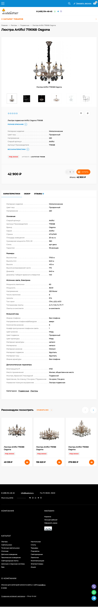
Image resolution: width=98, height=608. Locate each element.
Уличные (4, 551)
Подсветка (35, 551)
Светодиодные (37, 554)
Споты (33, 545)
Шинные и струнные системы (13, 564)
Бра (2, 567)
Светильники (6, 545)
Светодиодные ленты (9, 561)
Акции (33, 567)
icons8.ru (41, 585)
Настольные (36, 542)
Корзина (47, 517)
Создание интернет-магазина (13, 596)
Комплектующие (37, 561)
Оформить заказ (50, 523)
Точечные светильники (10, 548)
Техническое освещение (11, 557)
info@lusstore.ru (27, 493)
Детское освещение (9, 554)
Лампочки (35, 557)
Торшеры (34, 548)
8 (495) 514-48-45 (44, 11)
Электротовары (37, 564)
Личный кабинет (50, 520)
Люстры (14, 25)
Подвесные (24, 25)
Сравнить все (45, 410)
